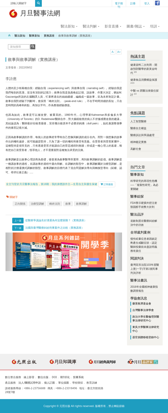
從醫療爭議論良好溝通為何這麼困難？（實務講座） (56, 220)
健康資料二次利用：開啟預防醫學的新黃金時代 (143, 68)
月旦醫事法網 (34, 13)
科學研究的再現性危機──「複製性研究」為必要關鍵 (144, 184)
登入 (147, 3)
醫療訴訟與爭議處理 (142, 135)
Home (9, 35)
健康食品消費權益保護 (143, 79)
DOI (54, 377)
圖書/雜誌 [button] (135, 26)
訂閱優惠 (107, 184)
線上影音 (29, 377)
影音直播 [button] (113, 26)
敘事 (68, 203)
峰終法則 (54, 203)
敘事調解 (81, 203)
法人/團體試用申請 (29, 382)
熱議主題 (137, 56)
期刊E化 (65, 377)
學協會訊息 (138, 298)
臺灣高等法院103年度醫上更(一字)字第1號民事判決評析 (144, 268)
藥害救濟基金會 (141, 303)
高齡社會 (135, 148)
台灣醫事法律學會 (143, 310)
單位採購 (63, 382)
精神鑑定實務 (138, 142)
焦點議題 (137, 113)
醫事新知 (34, 35)
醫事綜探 (137, 196)
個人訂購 (49, 382)
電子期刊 (119, 4)
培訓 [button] (154, 26)
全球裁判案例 (140, 232)
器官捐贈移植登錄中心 (145, 337)
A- (112, 51)
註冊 (133, 3)
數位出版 (43, 377)
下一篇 (17, 228)
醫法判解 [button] (91, 26)
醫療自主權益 (138, 128)
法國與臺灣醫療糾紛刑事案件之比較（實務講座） (54, 227)
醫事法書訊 (138, 280)
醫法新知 (20, 35)
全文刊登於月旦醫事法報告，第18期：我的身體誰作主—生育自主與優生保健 (51, 184)
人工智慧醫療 (138, 121)
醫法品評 (137, 214)
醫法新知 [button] (69, 26)
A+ (119, 51)
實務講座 (49, 35)
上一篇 (17, 220)
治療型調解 (37, 203)
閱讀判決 (137, 258)
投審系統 (78, 377)
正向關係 (20, 203)
